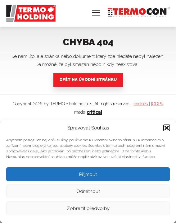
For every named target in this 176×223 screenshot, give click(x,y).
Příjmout (88, 174)
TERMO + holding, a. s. (29, 10)
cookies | (142, 103)
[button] (167, 128)
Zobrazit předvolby (88, 208)
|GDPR (157, 103)
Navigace (96, 12)
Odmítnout (88, 191)
